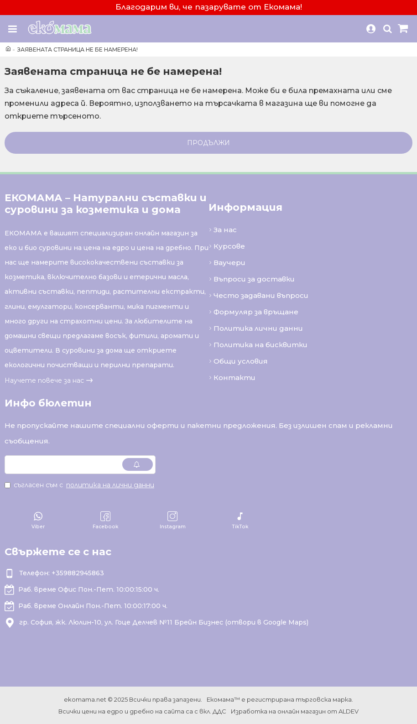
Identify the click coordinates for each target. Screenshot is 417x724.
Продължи (208, 143)
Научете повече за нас (44, 380)
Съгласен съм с (80, 485)
